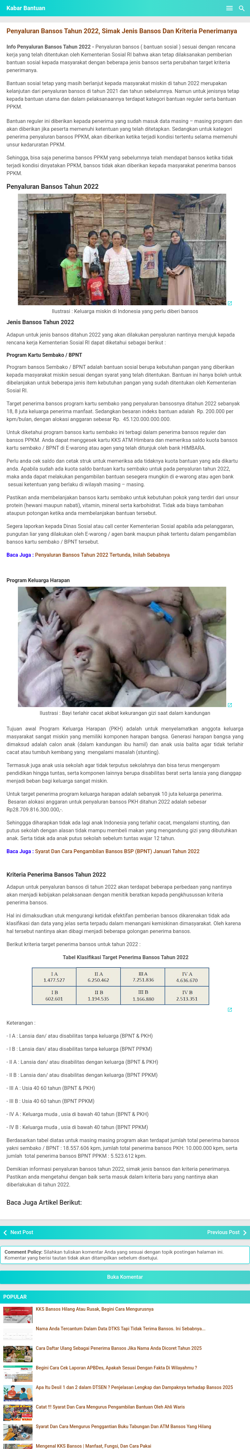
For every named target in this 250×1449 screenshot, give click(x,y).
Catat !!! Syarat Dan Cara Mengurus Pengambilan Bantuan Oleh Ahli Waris (110, 1407)
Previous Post (223, 1232)
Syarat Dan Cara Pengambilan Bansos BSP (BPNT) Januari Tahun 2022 (117, 851)
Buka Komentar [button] (125, 1277)
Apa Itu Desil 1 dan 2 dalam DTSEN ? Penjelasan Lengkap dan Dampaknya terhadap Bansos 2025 (134, 1387)
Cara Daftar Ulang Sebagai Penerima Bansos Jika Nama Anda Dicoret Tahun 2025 (119, 1348)
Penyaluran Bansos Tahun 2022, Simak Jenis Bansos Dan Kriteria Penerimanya (122, 31)
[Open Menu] (229, 8)
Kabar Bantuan (26, 8)
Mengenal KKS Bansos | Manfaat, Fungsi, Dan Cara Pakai (93, 1446)
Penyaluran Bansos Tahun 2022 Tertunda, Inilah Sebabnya (102, 555)
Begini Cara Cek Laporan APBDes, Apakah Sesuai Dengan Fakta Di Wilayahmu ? (116, 1368)
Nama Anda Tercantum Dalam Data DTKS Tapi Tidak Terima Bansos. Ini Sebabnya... (121, 1328)
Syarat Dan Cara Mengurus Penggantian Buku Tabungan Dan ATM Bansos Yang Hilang (123, 1426)
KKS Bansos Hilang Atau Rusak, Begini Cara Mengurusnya (95, 1309)
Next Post (21, 1232)
